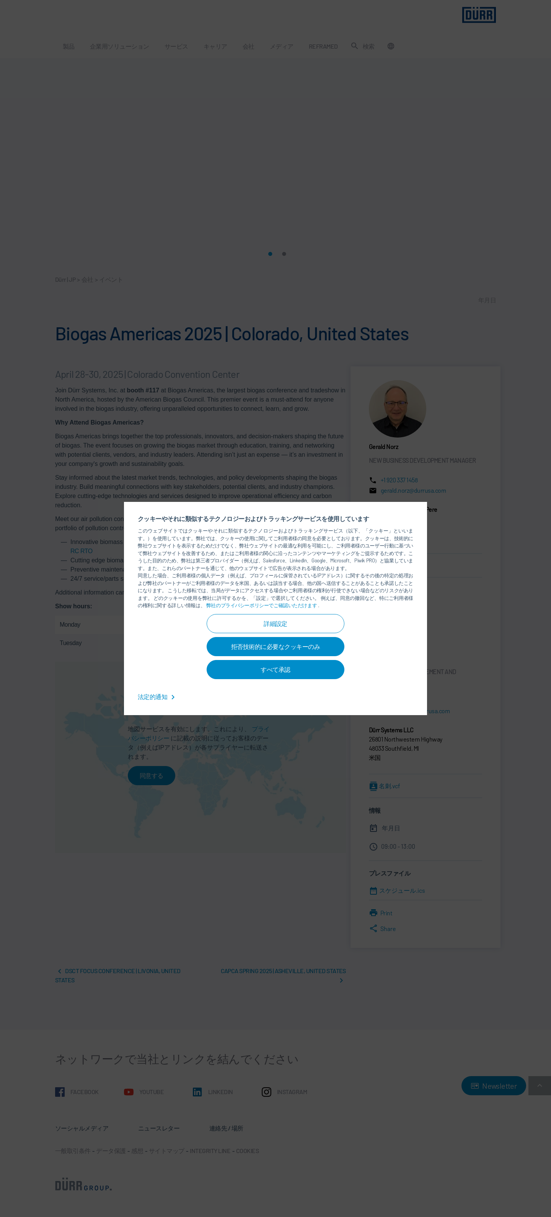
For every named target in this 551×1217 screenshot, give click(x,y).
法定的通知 (158, 696)
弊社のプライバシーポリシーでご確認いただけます (262, 605)
